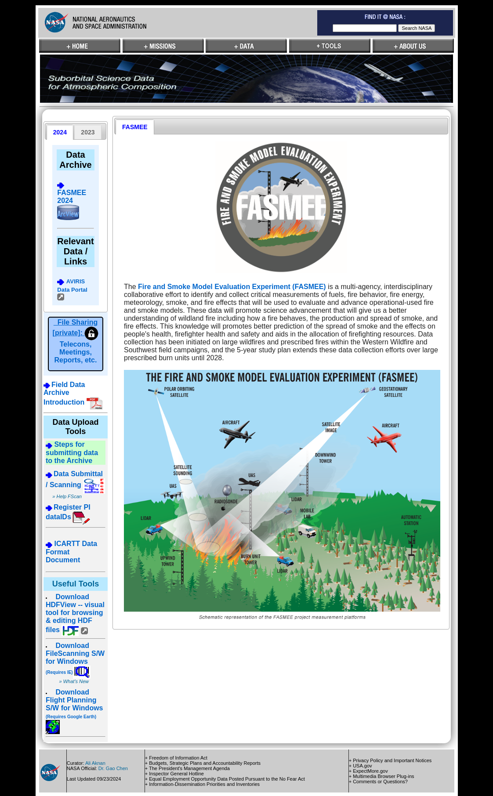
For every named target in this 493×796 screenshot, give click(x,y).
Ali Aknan (95, 763)
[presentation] (60, 132)
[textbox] (365, 28)
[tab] (60, 132)
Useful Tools (75, 583)
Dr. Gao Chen (113, 768)
